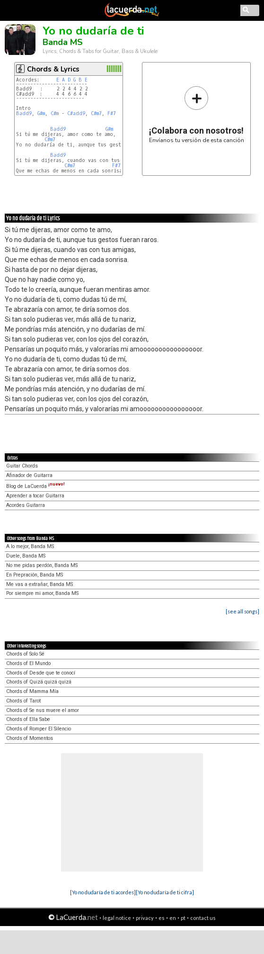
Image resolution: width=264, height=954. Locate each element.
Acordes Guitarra (25, 505)
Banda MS (63, 42)
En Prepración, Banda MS (34, 575)
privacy (145, 918)
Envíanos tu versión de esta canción (196, 114)
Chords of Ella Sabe (28, 719)
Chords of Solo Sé (25, 654)
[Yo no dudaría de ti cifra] (165, 892)
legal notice (117, 918)
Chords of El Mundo (28, 663)
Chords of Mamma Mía (32, 691)
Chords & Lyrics (53, 69)
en (172, 918)
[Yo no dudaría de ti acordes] (103, 892)
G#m (41, 113)
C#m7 (96, 113)
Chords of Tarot (23, 701)
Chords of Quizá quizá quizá (38, 682)
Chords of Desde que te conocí (40, 673)
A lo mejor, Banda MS (30, 546)
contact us (203, 918)
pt (183, 918)
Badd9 (24, 113)
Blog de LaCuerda (35, 486)
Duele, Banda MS (25, 556)
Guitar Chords (22, 466)
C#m (55, 113)
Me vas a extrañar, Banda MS (39, 584)
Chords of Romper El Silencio (38, 729)
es (161, 918)
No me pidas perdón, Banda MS (42, 565)
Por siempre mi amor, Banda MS (42, 593)
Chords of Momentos (29, 738)
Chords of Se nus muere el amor (42, 710)
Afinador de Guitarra (29, 475)
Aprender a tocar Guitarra (35, 496)
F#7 (111, 113)
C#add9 (76, 113)
